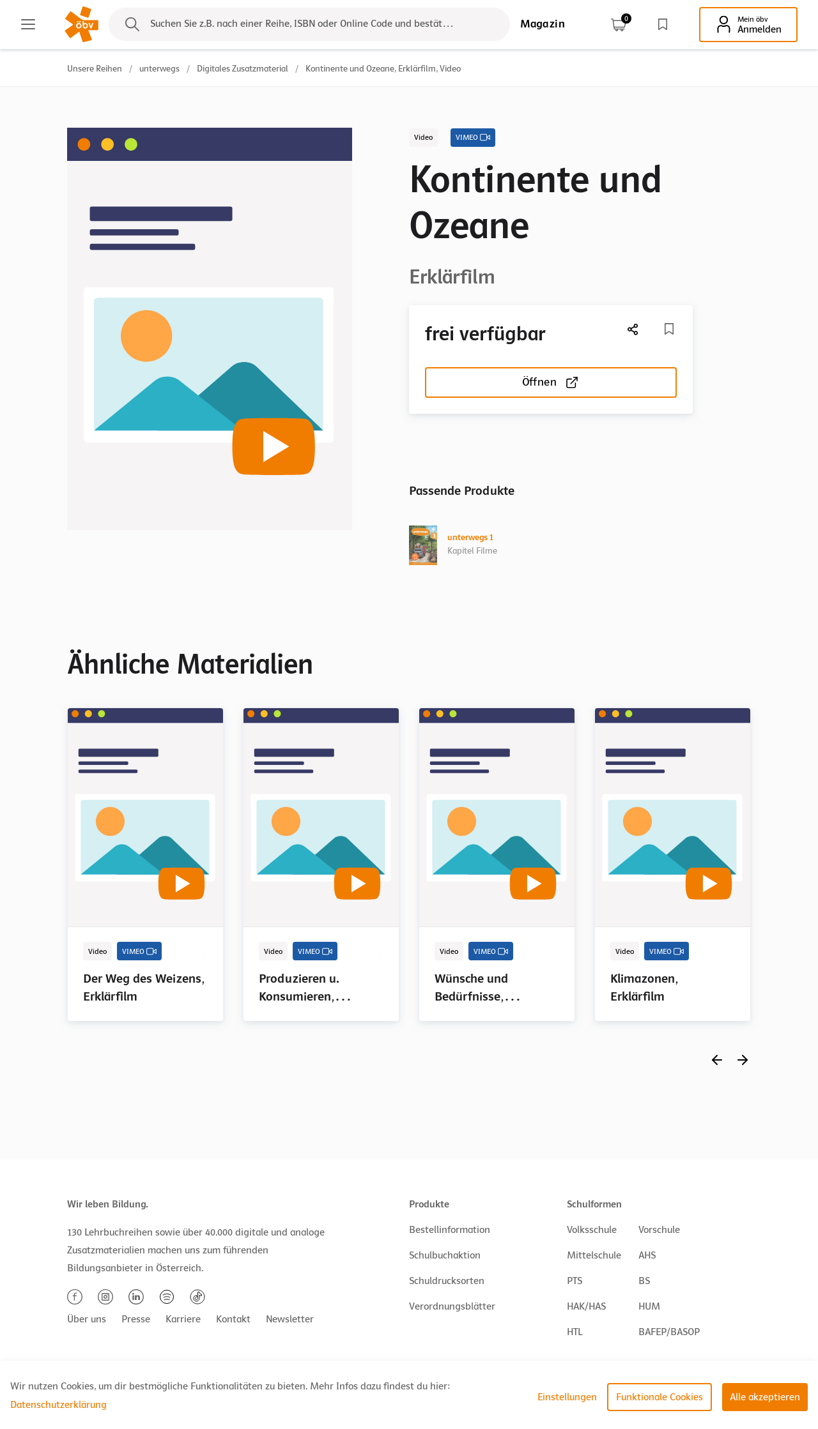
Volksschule (592, 1230)
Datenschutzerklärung (58, 1404)
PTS (574, 1281)
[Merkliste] (669, 328)
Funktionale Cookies (659, 1397)
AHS (647, 1255)
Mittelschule (594, 1255)
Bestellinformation (449, 1230)
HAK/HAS (586, 1306)
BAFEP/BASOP (669, 1332)
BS (644, 1281)
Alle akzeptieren (765, 1397)
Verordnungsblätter (452, 1306)
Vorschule (659, 1230)
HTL (574, 1332)
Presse (135, 1319)
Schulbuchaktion (445, 1255)
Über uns (86, 1319)
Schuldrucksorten (446, 1281)
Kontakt (233, 1319)
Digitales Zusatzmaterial (242, 68)
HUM (649, 1306)
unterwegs (159, 68)
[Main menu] (28, 24)
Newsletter (290, 1319)
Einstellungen (567, 1397)
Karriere (183, 1319)
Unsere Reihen (94, 68)
